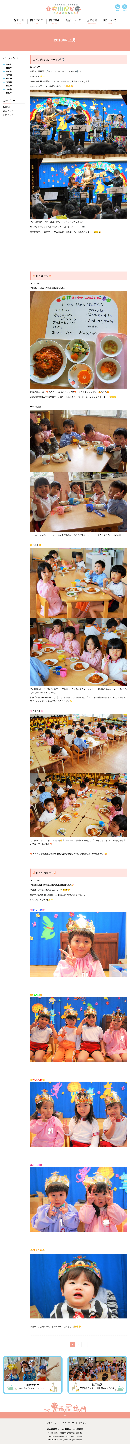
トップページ (50, 1423)
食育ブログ (8, 115)
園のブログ (8, 111)
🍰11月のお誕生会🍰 (45, 873)
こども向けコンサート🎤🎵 (48, 59)
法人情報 (83, 1423)
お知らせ (7, 107)
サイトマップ (68, 1423)
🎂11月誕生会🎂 (42, 275)
